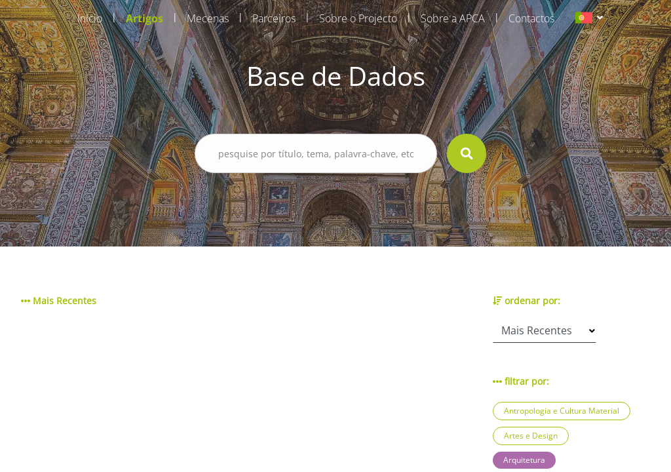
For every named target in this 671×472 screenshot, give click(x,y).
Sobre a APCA (453, 18)
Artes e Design (531, 435)
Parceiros (274, 18)
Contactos (531, 18)
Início (89, 18)
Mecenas (208, 18)
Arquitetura (524, 459)
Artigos (144, 18)
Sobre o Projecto (358, 18)
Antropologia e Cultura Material (561, 410)
